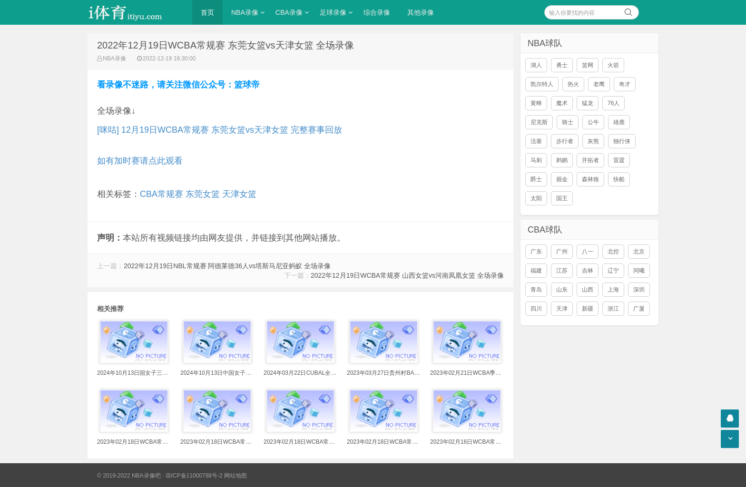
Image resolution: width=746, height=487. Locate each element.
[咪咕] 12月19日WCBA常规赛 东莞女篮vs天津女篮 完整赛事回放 (219, 130)
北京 (639, 251)
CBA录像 (289, 12)
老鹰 (599, 84)
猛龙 (587, 103)
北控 (613, 251)
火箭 (613, 65)
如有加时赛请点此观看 (140, 161)
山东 (562, 289)
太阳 (536, 198)
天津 (562, 308)
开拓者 (590, 160)
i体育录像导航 (135, 12)
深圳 (639, 289)
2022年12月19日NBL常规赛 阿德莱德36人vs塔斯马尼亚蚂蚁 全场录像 (227, 266)
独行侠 (621, 141)
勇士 (562, 65)
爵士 (536, 179)
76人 (613, 103)
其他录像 (420, 12)
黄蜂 (536, 103)
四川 (536, 308)
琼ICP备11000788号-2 (194, 475)
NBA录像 (244, 12)
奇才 (624, 84)
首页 (207, 12)
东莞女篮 (203, 194)
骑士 (567, 122)
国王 (562, 198)
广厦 (639, 308)
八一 (587, 251)
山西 (587, 289)
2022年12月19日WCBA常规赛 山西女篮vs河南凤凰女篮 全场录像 (407, 275)
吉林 (587, 270)
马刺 (536, 160)
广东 (536, 251)
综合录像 (376, 12)
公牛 (593, 122)
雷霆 (619, 160)
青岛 (536, 289)
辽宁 (613, 270)
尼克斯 (539, 122)
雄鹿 (619, 122)
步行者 (564, 141)
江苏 (562, 270)
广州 (562, 251)
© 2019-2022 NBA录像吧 (129, 475)
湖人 (536, 65)
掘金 (562, 179)
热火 (573, 84)
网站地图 (235, 475)
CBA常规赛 (161, 194)
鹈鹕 (562, 160)
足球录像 (333, 12)
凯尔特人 (541, 84)
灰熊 (593, 141)
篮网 (587, 65)
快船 (619, 179)
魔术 (562, 103)
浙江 (613, 308)
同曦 (639, 270)
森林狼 (590, 179)
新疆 (587, 308)
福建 (536, 270)
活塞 (536, 141)
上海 (613, 289)
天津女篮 (239, 194)
